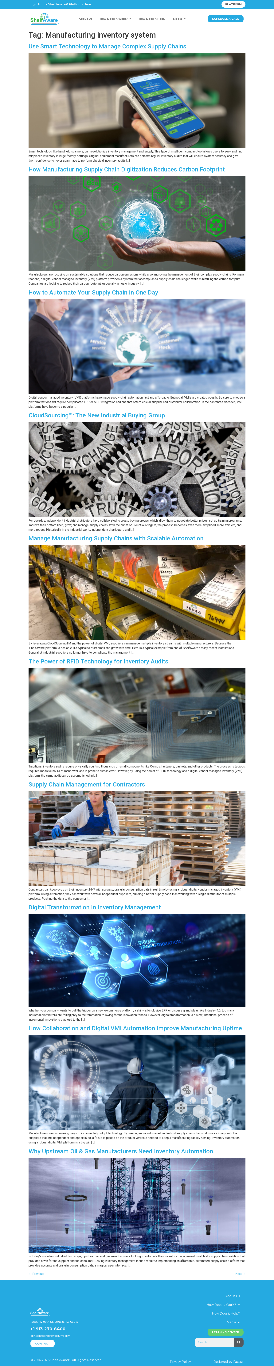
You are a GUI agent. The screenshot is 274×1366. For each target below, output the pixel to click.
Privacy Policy (180, 1362)
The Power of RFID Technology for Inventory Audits (98, 661)
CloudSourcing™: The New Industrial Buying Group (97, 415)
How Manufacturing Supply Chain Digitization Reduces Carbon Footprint (127, 169)
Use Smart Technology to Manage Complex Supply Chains (107, 46)
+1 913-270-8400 (47, 1328)
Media (179, 19)
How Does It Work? (115, 19)
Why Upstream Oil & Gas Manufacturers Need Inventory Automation (121, 1151)
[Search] (239, 1342)
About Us (85, 19)
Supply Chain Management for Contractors (87, 784)
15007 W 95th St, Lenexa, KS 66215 (54, 1321)
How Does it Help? (152, 19)
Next (240, 1274)
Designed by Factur (228, 1362)
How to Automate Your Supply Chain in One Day (93, 292)
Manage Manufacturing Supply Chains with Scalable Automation (116, 538)
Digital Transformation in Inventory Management (95, 907)
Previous (36, 1274)
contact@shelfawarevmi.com (50, 1336)
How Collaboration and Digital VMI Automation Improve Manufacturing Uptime (135, 1028)
